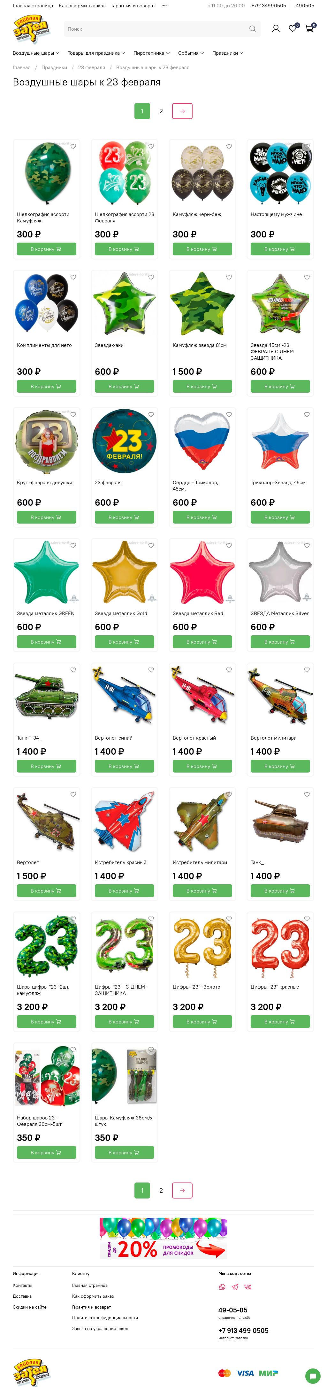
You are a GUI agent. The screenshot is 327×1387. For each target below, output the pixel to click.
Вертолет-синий (114, 737)
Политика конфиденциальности (105, 1317)
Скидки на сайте (30, 1307)
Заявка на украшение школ (100, 1328)
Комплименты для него (44, 345)
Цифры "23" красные (275, 986)
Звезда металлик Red (198, 613)
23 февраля (91, 67)
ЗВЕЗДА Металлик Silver (280, 613)
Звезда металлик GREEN (45, 613)
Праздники (228, 53)
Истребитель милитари (200, 862)
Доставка (22, 1296)
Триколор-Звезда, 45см (278, 482)
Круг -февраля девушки (44, 482)
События (191, 53)
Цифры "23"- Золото (196, 986)
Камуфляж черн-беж (197, 214)
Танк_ (257, 862)
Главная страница (33, 5)
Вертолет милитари (274, 737)
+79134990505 (268, 5)
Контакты (22, 1285)
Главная (21, 67)
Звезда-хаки (109, 345)
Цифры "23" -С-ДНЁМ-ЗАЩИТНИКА (121, 989)
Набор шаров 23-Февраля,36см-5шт (39, 1120)
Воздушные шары (36, 53)
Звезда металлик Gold (121, 613)
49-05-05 (232, 1310)
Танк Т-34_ (29, 737)
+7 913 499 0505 (243, 1330)
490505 (305, 5)
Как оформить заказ (82, 5)
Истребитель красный (120, 862)
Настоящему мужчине (276, 214)
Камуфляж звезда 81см (200, 345)
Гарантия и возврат (133, 5)
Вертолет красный (194, 737)
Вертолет (28, 862)
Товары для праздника (97, 53)
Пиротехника (151, 53)
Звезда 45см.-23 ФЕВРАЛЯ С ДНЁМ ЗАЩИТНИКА (272, 351)
